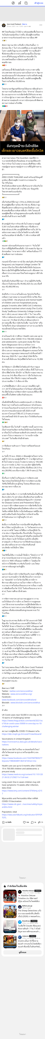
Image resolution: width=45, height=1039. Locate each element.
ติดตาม (24, 24)
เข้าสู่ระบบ (38, 3)
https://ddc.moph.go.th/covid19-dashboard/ (22, 734)
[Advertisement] (22, 14)
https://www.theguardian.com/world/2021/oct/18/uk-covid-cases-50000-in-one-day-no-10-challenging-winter (22, 723)
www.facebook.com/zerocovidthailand (19, 699)
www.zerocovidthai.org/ (21, 694)
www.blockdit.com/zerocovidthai (25, 702)
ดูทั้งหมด (22, 952)
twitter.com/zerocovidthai (21, 691)
